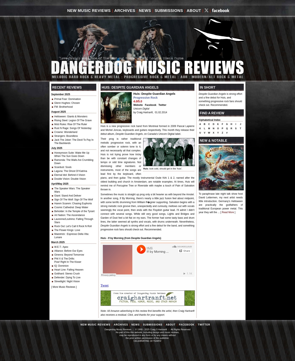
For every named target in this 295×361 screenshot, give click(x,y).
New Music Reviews (89, 10)
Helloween (60, 116)
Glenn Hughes (62, 103)
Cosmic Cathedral (64, 207)
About (194, 10)
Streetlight (59, 281)
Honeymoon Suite (64, 152)
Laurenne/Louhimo (64, 219)
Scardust (59, 167)
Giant (57, 195)
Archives (124, 10)
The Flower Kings (63, 230)
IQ (55, 265)
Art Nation (59, 215)
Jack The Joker (62, 139)
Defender (59, 277)
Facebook (150, 105)
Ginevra (58, 254)
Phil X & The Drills (64, 258)
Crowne (58, 132)
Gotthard (59, 273)
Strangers (59, 136)
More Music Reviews (64, 287)
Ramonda (59, 160)
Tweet (105, 285)
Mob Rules (60, 124)
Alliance (58, 250)
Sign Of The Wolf (63, 199)
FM (56, 106)
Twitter (162, 105)
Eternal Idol (60, 175)
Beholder (59, 211)
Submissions (169, 10)
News (145, 10)
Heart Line (60, 269)
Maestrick (60, 234)
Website (138, 105)
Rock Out (59, 226)
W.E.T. (57, 247)
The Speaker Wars (64, 188)
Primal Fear (60, 99)
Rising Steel (60, 120)
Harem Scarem (62, 203)
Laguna (58, 171)
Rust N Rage (61, 128)
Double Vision (61, 178)
